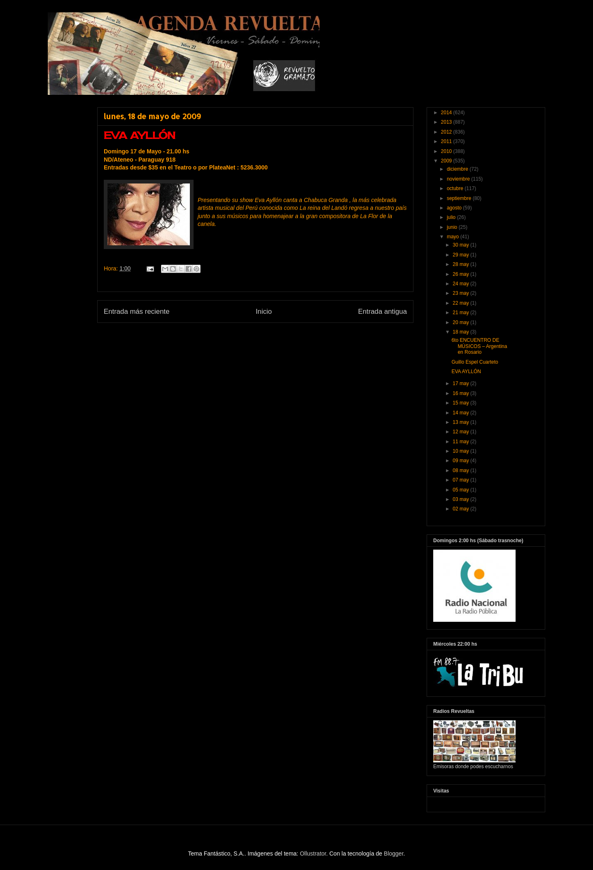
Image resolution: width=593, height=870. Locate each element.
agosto (455, 208)
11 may (461, 441)
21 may (461, 312)
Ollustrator (313, 853)
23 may (461, 293)
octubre (456, 188)
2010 (447, 151)
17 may (461, 383)
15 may (461, 403)
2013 (447, 122)
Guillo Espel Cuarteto (474, 362)
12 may (461, 432)
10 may (461, 451)
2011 (447, 141)
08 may (461, 470)
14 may (461, 413)
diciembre (458, 169)
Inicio (264, 311)
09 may (461, 460)
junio (453, 227)
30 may (461, 245)
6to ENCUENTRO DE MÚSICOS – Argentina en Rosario (479, 346)
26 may (461, 274)
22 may (461, 303)
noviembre (459, 179)
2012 (447, 132)
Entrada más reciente (137, 311)
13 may (461, 422)
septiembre (460, 198)
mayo (453, 237)
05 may (461, 490)
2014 (447, 112)
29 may (461, 255)
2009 (447, 161)
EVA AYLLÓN (466, 371)
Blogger (393, 853)
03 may (461, 499)
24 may (461, 284)
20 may (461, 322)
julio (452, 217)
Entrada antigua (382, 311)
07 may (461, 480)
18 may (461, 332)
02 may (461, 509)
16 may (461, 393)
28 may (461, 264)
